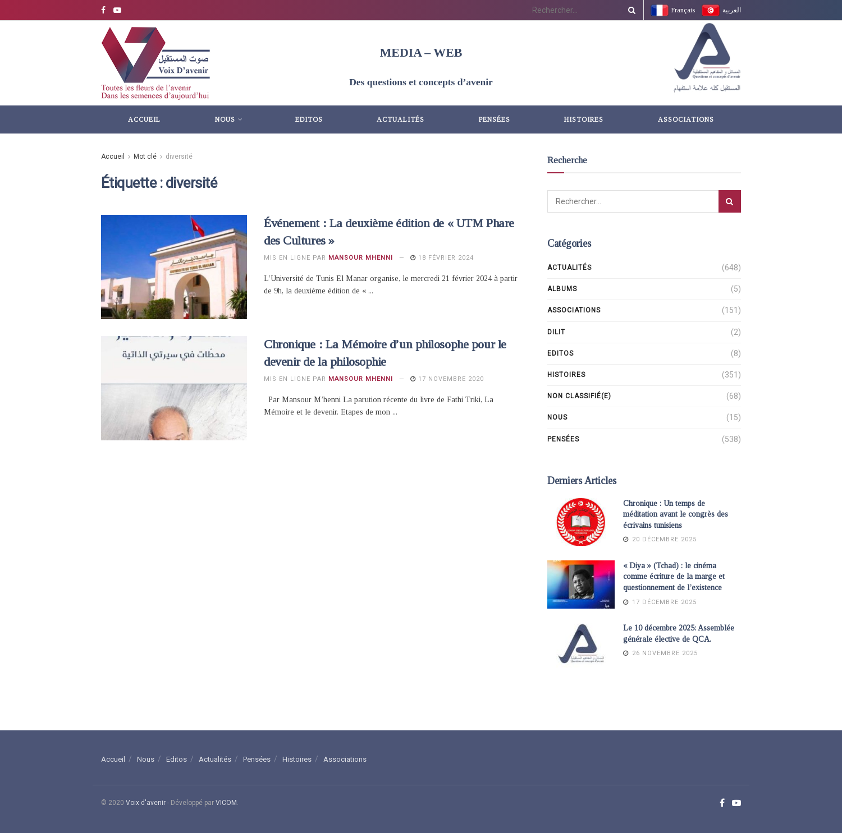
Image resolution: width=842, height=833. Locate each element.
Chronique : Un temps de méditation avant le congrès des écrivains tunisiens (675, 514)
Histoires (583, 119)
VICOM (226, 803)
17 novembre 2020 (447, 379)
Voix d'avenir (146, 803)
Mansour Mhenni (360, 257)
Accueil (144, 119)
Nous (225, 119)
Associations (686, 119)
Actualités (400, 119)
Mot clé (145, 156)
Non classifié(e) (579, 396)
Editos (309, 119)
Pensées (494, 119)
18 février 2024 (442, 257)
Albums (562, 289)
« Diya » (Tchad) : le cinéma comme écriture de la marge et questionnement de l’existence (674, 577)
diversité (179, 156)
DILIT (556, 332)
